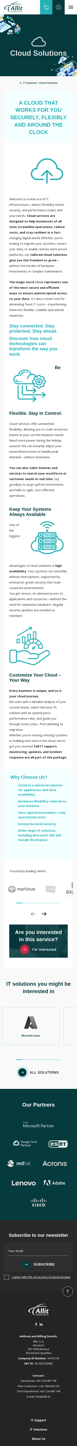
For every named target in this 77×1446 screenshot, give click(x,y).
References (38, 1409)
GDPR (39, 1428)
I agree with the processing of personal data (40, 1238)
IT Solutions (38, 1391)
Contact (39, 1418)
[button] (46, 7)
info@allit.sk (43, 1358)
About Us (38, 1400)
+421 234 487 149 (46, 1342)
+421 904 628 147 (49, 1347)
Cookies (38, 1437)
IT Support (38, 1381)
